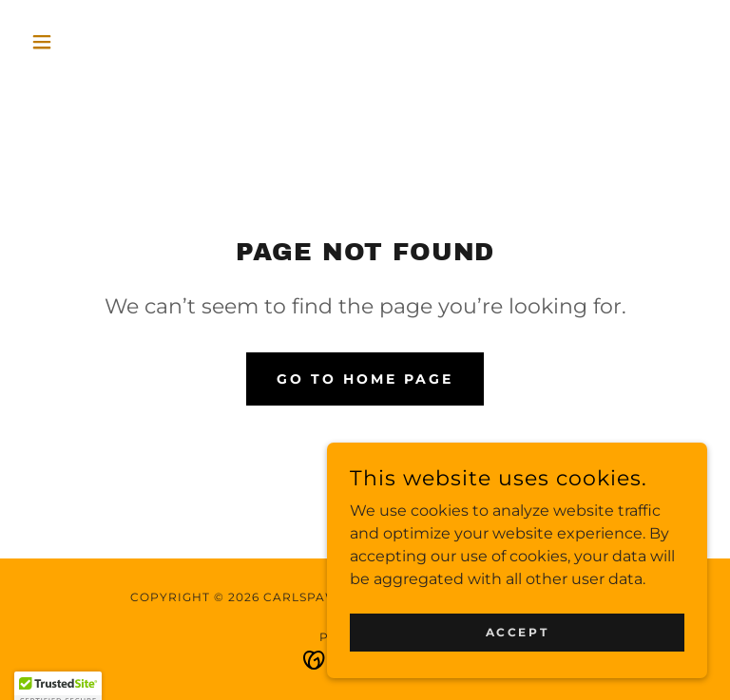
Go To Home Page (365, 379)
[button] (74, 42)
